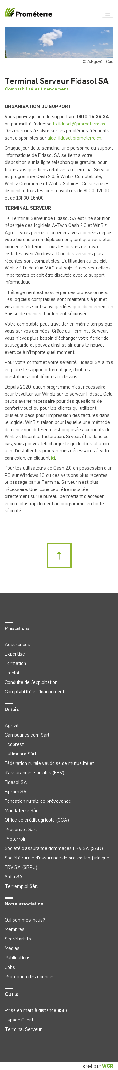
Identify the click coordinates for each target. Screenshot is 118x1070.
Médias (12, 948)
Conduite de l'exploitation (31, 682)
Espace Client (19, 1020)
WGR (107, 1066)
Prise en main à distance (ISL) (36, 1010)
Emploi (12, 673)
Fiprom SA (16, 792)
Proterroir (15, 839)
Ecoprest (14, 744)
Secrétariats (18, 939)
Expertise (15, 654)
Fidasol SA (16, 782)
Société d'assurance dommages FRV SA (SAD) (54, 848)
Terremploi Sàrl (21, 886)
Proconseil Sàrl (21, 829)
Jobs (10, 967)
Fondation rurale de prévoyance (38, 801)
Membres (15, 929)
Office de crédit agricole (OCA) (37, 820)
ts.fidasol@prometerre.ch (79, 124)
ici (53, 458)
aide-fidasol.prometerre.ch (74, 138)
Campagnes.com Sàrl (27, 735)
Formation (15, 663)
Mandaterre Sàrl (22, 810)
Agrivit (12, 725)
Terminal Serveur (23, 1029)
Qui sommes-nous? (25, 920)
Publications (18, 958)
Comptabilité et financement (37, 89)
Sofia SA (14, 877)
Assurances (17, 644)
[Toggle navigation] (107, 14)
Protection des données (30, 977)
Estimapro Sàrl (20, 754)
